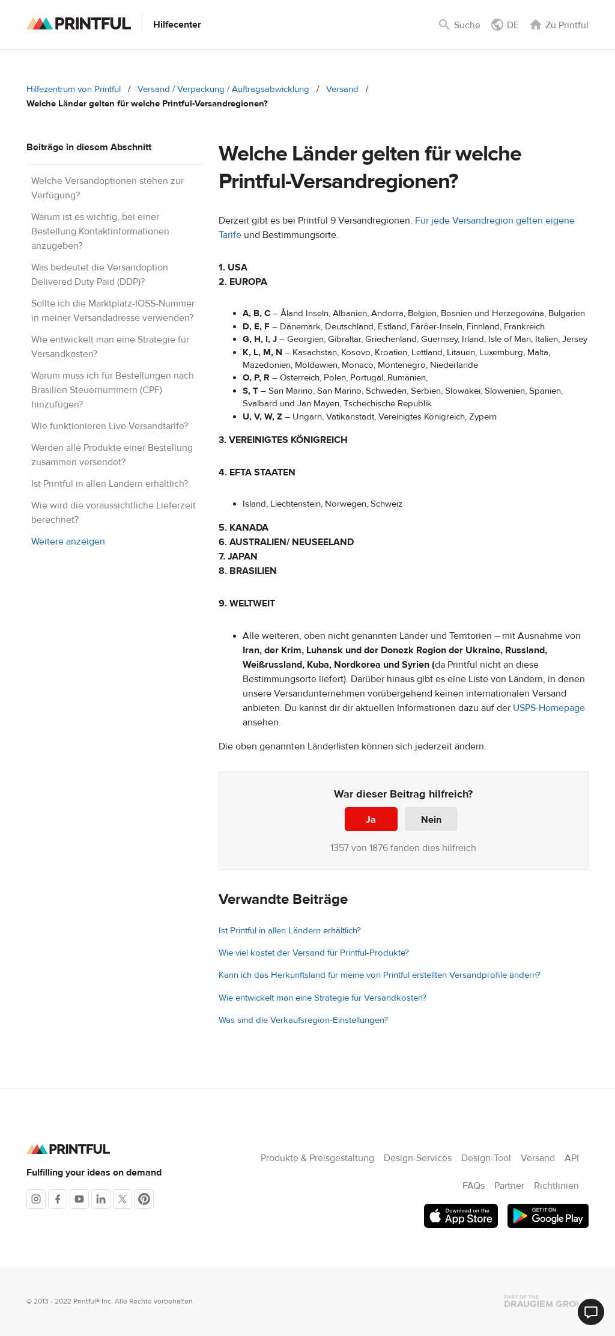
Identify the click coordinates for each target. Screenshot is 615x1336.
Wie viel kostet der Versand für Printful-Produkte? (314, 953)
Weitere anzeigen (68, 541)
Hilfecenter (177, 25)
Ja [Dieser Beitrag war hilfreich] (371, 820)
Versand (342, 89)
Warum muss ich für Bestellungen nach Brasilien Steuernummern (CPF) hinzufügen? (112, 390)
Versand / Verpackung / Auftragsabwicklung (223, 89)
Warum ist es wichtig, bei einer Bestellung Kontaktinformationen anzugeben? (100, 231)
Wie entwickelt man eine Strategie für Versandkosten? (322, 998)
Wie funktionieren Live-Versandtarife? (109, 426)
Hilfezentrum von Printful (73, 89)
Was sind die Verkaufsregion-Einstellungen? (303, 1020)
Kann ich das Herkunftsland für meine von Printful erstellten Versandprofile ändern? (380, 975)
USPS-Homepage (549, 708)
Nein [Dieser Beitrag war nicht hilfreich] (431, 820)
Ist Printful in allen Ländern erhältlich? (109, 484)
